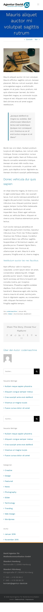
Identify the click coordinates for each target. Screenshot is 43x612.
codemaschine (12, 311)
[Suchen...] (18, 371)
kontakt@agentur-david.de (15, 583)
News (7, 487)
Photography (10, 492)
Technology (10, 503)
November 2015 (11, 540)
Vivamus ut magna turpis (16, 403)
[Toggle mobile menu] (38, 4)
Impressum (29, 599)
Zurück (29, 39)
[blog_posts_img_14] (21, 60)
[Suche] (37, 371)
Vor (36, 39)
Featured (9, 481)
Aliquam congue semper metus (19, 392)
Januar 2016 (10, 534)
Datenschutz (19, 599)
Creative (8, 470)
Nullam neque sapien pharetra (18, 386)
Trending (9, 508)
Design (8, 476)
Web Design (10, 514)
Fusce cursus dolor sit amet (17, 408)
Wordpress (9, 519)
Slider (10, 314)
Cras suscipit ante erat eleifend (19, 397)
